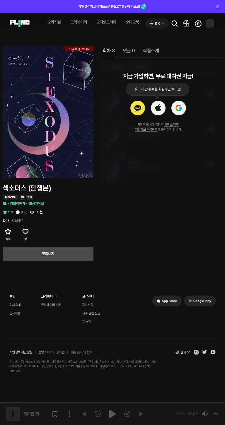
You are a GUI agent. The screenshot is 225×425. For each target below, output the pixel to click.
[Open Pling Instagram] (196, 352)
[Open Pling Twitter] (204, 352)
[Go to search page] (174, 23)
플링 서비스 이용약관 (51, 352)
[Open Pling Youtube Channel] (213, 352)
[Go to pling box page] (186, 23)
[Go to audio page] (19, 23)
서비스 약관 (171, 125)
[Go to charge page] (198, 23)
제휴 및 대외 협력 (81, 352)
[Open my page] (210, 23)
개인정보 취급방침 (146, 129)
